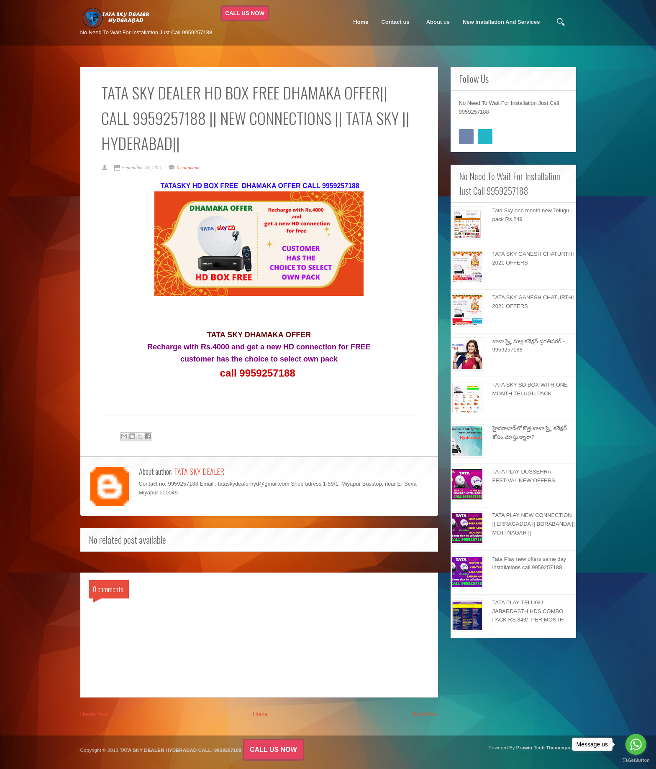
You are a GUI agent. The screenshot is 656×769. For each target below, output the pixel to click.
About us (438, 22)
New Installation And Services (501, 22)
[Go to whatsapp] (635, 744)
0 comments (188, 168)
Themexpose (561, 747)
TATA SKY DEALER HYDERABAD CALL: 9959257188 (180, 750)
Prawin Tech (530, 747)
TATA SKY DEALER (199, 471)
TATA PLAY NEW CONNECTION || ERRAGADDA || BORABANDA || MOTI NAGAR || (533, 524)
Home (360, 22)
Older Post (425, 714)
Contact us (395, 22)
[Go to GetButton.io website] (636, 760)
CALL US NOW (244, 13)
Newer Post (94, 714)
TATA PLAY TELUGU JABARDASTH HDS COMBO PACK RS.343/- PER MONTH (528, 611)
